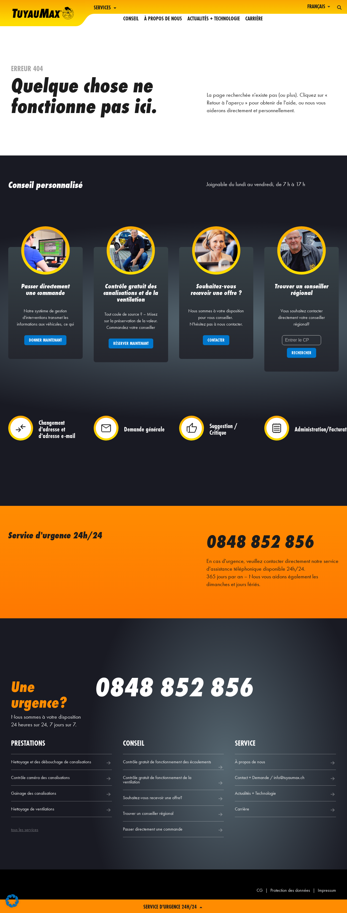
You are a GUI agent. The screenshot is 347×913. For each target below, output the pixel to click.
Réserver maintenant (131, 350)
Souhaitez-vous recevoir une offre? (173, 805)
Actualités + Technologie (213, 8)
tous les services (24, 836)
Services (106, 8)
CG (260, 896)
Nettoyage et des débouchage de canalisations (61, 769)
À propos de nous (163, 8)
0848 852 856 (266, 547)
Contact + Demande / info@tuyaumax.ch (285, 785)
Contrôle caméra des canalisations (61, 785)
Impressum (327, 896)
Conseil (131, 8)
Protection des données (290, 896)
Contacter (216, 346)
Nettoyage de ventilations (61, 816)
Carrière (254, 8)
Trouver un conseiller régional (173, 821)
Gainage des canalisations (61, 800)
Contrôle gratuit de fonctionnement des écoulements (173, 771)
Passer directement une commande (173, 836)
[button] (12, 901)
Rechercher (301, 359)
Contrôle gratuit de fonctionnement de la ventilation (173, 787)
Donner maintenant (45, 346)
